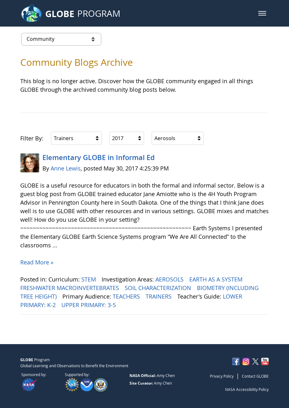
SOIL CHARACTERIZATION (159, 288)
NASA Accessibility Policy (247, 389)
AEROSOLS (170, 279)
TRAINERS (159, 296)
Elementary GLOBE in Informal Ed (98, 157)
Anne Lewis (66, 168)
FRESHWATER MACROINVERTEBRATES (70, 288)
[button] (262, 13)
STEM (89, 279)
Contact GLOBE (255, 376)
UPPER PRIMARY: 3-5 (89, 305)
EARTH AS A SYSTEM (216, 279)
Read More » (36, 262)
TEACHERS (127, 296)
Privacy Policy (222, 376)
